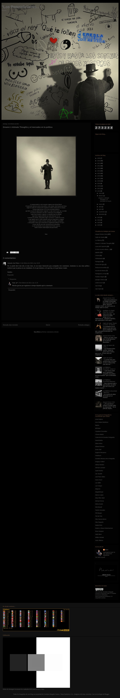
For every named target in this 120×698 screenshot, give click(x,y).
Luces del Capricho (100, 246)
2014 (99, 171)
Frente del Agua (99, 264)
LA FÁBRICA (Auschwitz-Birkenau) (109, 380)
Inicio (48, 325)
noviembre (102, 212)
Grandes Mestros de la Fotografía (105, 458)
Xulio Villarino (99, 540)
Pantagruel (98, 261)
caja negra (98, 289)
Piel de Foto (98, 516)
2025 (99, 222)
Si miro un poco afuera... (102, 249)
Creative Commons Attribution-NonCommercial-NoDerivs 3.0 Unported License (105, 596)
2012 (99, 166)
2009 (99, 158)
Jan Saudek (98, 473)
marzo (101, 204)
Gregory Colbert (99, 461)
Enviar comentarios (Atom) (50, 332)
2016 (99, 176)
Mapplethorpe (99, 492)
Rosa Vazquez (99, 531)
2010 (99, 160)
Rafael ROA (98, 525)
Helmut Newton (99, 464)
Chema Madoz (99, 434)
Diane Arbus (98, 443)
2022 (99, 191)
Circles (97, 255)
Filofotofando (99, 258)
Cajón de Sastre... (108, 358)
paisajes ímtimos (100, 279)
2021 (99, 188)
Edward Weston (99, 446)
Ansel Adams (99, 419)
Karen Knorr (98, 480)
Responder (10, 275)
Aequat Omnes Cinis (101, 234)
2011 (99, 163)
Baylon (97, 425)
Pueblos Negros (99, 276)
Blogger (106, 694)
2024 (99, 220)
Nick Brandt (98, 507)
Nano (14, 283)
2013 (99, 168)
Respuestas (13, 279)
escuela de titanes (100, 270)
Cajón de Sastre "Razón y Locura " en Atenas (110, 324)
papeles (97, 252)
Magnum (97, 489)
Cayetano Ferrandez (101, 431)
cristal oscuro (99, 282)
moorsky (88, 694)
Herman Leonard (100, 467)
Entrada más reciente (10, 325)
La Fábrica (98, 240)
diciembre (102, 214)
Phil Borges (98, 513)
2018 (99, 181)
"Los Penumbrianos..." (21, 7)
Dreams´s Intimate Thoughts (103, 243)
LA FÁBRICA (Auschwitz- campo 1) (109, 368)
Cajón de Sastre (99, 237)
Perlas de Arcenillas (101, 267)
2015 (99, 173)
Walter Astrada (99, 537)
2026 (99, 225)
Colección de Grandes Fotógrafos (105, 437)
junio (100, 209)
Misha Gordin (99, 504)
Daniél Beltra (99, 440)
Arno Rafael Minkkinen (101, 422)
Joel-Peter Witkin (100, 477)
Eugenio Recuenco (100, 452)
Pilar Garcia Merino (100, 519)
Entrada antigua (83, 325)
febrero (101, 195)
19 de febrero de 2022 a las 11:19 (28, 283)
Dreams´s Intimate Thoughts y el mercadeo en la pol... (105, 199)
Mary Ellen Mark (100, 498)
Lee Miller (98, 483)
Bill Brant (97, 428)
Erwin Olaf (98, 449)
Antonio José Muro (13, 263)
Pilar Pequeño (99, 522)
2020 (99, 186)
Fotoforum (98, 455)
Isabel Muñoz (99, 470)
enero (100, 193)
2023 (99, 217)
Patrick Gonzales (100, 510)
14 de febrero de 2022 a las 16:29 (30, 263)
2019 (99, 183)
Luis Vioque (98, 486)
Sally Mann (98, 534)
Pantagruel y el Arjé (101, 273)
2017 (99, 178)
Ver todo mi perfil (100, 557)
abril (100, 206)
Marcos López (99, 495)
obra (99, 592)
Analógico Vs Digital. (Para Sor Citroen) (109, 311)
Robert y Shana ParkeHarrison (104, 528)
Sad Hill (97, 285)
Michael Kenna (99, 501)
